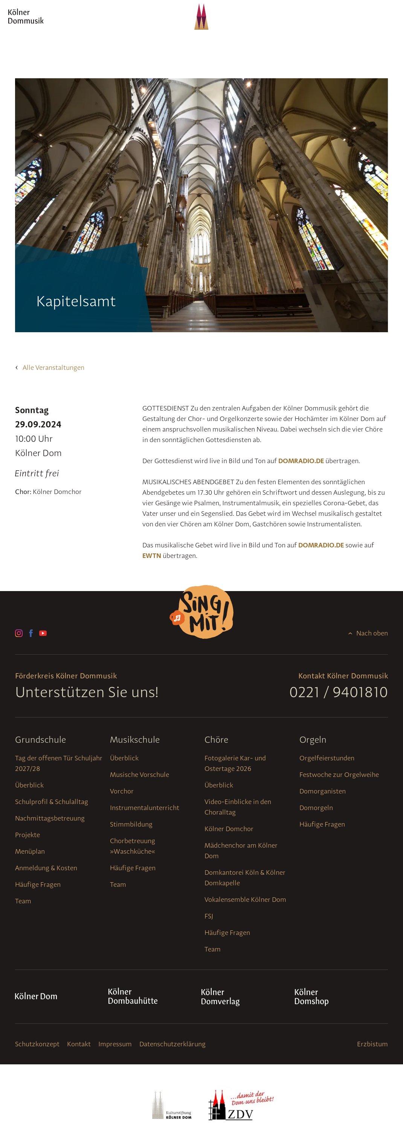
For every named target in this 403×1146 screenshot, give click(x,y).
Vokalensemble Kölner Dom (245, 899)
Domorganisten (322, 791)
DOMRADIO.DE (301, 461)
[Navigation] (382, 24)
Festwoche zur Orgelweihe (339, 774)
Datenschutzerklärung (172, 1044)
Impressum (115, 1044)
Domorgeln (316, 808)
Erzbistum (372, 1044)
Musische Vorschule (139, 774)
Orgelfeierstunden (326, 758)
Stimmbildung (131, 824)
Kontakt (79, 1044)
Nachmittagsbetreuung (50, 818)
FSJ (209, 916)
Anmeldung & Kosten (46, 868)
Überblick (29, 785)
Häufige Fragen (38, 884)
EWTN (151, 555)
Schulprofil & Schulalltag (51, 802)
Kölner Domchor (229, 829)
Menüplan (30, 851)
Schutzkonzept (37, 1044)
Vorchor (122, 791)
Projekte (27, 835)
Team (23, 901)
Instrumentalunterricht (144, 808)
